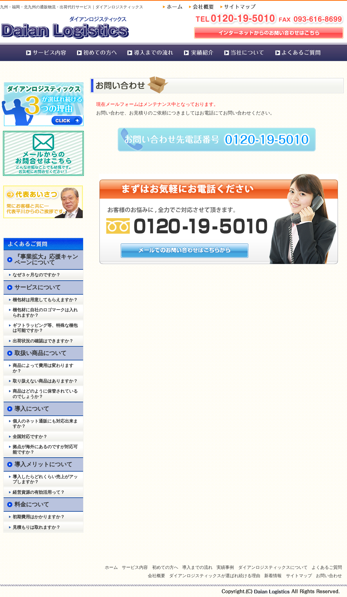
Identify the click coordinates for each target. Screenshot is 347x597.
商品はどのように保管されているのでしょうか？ (45, 394)
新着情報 (273, 575)
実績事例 (199, 52)
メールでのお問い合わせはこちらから (184, 250)
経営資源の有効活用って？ (39, 492)
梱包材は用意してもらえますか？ (45, 299)
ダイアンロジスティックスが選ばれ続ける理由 (214, 575)
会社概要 (203, 6)
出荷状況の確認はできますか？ (43, 340)
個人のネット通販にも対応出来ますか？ (45, 424)
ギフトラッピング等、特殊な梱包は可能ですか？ (45, 328)
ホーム (175, 6)
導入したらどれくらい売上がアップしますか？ (45, 479)
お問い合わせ (329, 575)
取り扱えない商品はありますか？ (45, 381)
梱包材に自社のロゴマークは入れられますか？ (45, 312)
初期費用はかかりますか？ (39, 516)
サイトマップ (237, 6)
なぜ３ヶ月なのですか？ (36, 274)
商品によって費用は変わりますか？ (43, 368)
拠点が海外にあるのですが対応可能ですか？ (45, 449)
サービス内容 (46, 52)
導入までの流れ (150, 52)
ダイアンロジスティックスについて (244, 52)
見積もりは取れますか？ (36, 527)
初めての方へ (96, 52)
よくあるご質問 (299, 52)
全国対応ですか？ (30, 436)
